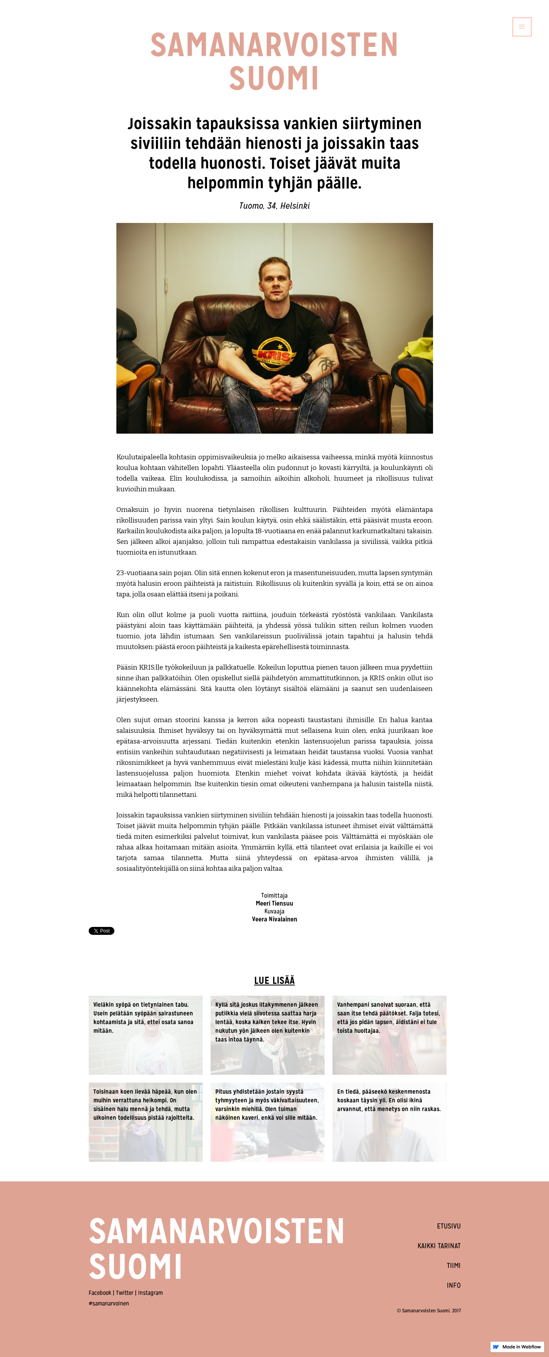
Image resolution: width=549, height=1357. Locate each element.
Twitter (124, 1293)
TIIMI (454, 1265)
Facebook (100, 1293)
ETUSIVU (449, 1226)
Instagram (150, 1293)
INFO (454, 1285)
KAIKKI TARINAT (439, 1245)
